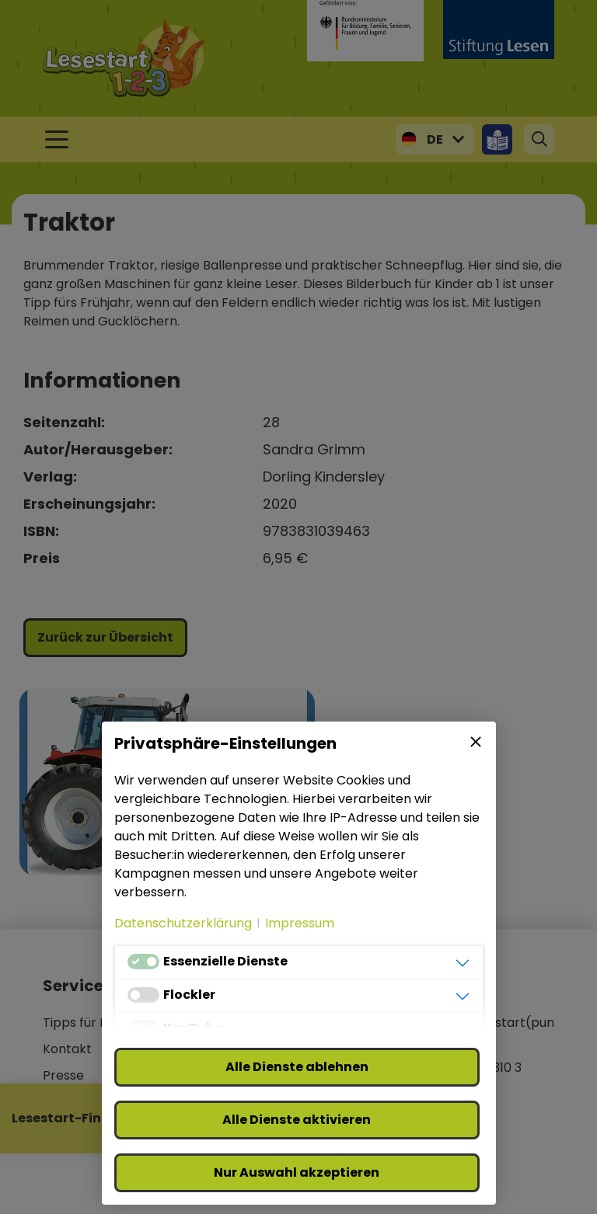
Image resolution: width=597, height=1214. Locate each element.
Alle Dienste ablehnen (296, 1067)
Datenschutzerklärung (183, 923)
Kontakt (67, 1049)
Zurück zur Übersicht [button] (105, 637)
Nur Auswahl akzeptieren (296, 1172)
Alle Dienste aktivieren (296, 1120)
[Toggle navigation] (56, 139)
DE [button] (435, 139)
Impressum (299, 923)
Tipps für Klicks (88, 1022)
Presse (63, 1075)
